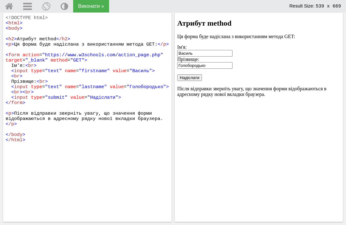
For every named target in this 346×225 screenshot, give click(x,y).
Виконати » (91, 6)
